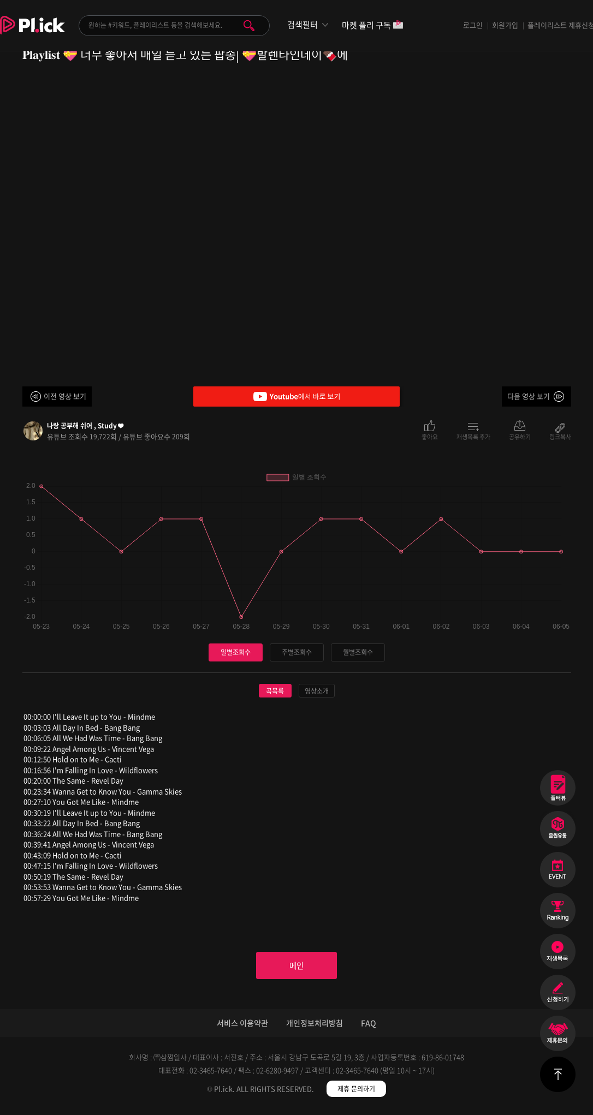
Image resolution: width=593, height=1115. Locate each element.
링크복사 (560, 436)
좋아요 (430, 436)
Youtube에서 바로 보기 (296, 396)
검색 (249, 26)
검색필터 (302, 25)
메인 (296, 968)
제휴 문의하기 (356, 1093)
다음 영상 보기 (528, 396)
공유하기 (520, 436)
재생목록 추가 (473, 436)
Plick (32, 33)
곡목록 (275, 691)
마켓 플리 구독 (373, 26)
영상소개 (317, 691)
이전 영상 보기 (65, 396)
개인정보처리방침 (314, 1027)
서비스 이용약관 (242, 1027)
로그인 (473, 25)
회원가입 (505, 25)
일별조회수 (235, 652)
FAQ (368, 1027)
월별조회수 (357, 652)
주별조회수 (296, 652)
